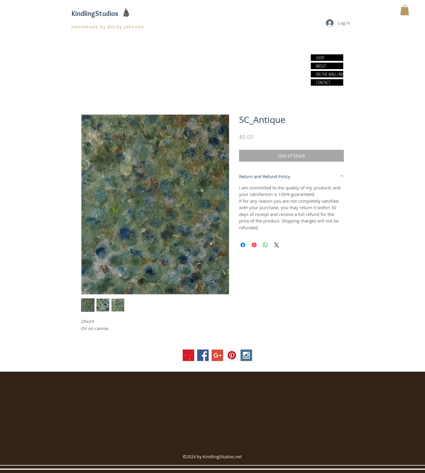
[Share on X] (276, 244)
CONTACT (323, 82)
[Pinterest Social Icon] (232, 355)
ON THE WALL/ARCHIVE (329, 74)
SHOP (320, 57)
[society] (188, 355)
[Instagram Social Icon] (246, 355)
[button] (404, 10)
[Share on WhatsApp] (265, 244)
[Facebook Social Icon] (203, 355)
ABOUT (321, 66)
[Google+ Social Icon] (217, 355)
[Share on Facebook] (242, 244)
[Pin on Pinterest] (254, 244)
